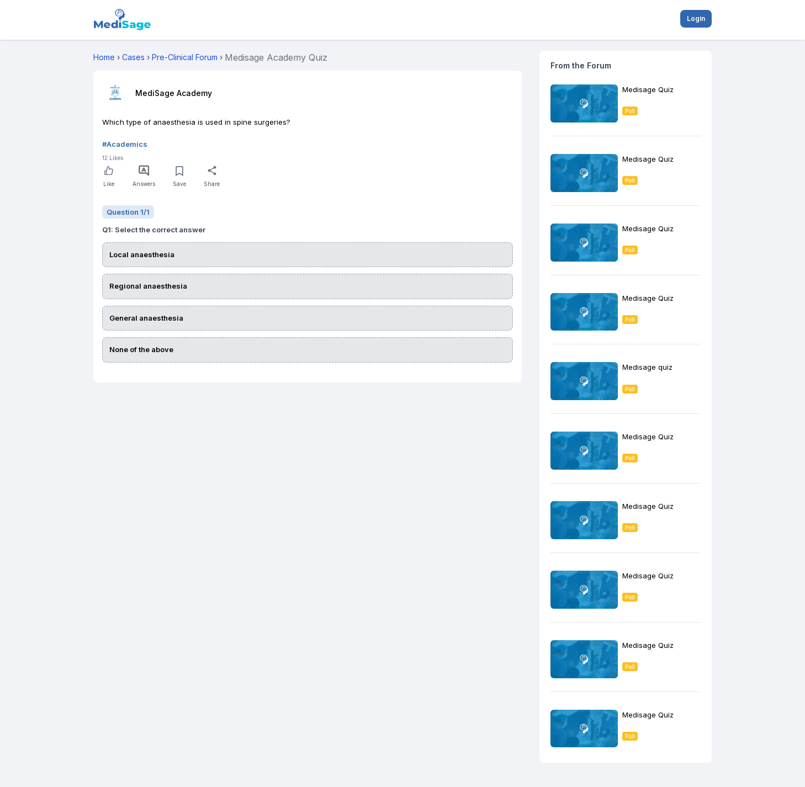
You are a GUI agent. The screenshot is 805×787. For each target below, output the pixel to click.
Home (104, 57)
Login (696, 18)
